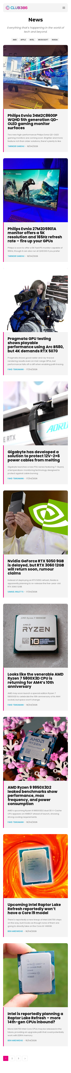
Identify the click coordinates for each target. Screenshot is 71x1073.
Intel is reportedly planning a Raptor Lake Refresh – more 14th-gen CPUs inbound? (35, 1017)
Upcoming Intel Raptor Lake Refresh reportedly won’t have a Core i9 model (34, 908)
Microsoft (43, 39)
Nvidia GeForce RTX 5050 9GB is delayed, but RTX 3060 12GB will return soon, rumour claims (36, 567)
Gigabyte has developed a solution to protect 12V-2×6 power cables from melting (34, 456)
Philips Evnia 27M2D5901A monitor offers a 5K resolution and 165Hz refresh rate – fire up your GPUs (35, 235)
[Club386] (16, 8)
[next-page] (25, 1058)
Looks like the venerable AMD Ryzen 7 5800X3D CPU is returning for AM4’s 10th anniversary (35, 680)
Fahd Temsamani (16, 369)
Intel (32, 39)
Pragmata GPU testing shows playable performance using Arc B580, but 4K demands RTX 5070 (36, 344)
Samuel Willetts (15, 591)
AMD (14, 39)
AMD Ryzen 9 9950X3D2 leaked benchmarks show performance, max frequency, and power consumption (32, 795)
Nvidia (54, 39)
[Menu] (64, 7)
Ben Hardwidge (15, 931)
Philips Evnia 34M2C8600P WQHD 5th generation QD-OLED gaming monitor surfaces (33, 121)
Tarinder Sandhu (16, 146)
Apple (23, 39)
